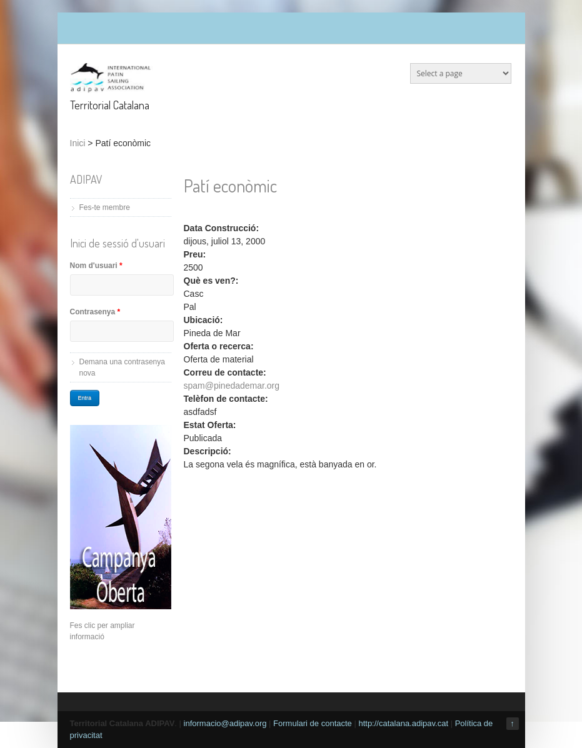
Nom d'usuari (96, 265)
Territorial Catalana (109, 105)
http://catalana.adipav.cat (403, 723)
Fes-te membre (104, 207)
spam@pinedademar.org (232, 386)
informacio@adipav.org (225, 723)
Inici (78, 143)
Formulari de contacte (312, 723)
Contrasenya (95, 311)
